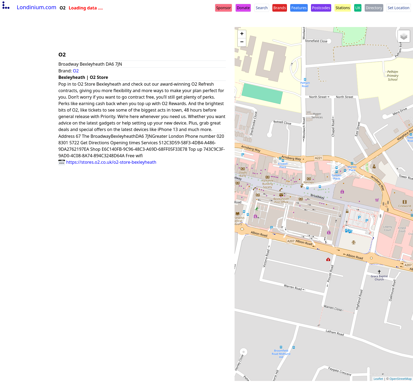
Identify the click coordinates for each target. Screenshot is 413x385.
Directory (374, 7)
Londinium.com (28, 7)
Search (262, 7)
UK (357, 7)
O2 (76, 71)
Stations (343, 7)
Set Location (398, 7)
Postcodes (321, 7)
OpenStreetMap (401, 379)
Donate (243, 7)
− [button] (242, 42)
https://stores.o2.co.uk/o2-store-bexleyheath (107, 162)
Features (299, 7)
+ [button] (242, 34)
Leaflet (378, 379)
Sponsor (223, 7)
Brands (279, 7)
